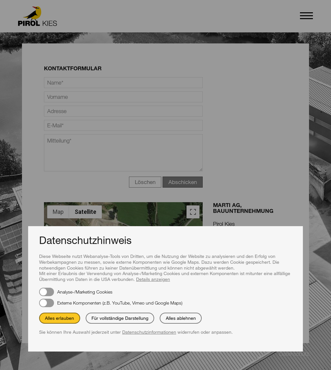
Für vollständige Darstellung (119, 318)
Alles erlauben (59, 318)
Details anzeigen (153, 279)
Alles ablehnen (181, 318)
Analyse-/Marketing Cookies (84, 292)
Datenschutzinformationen (149, 332)
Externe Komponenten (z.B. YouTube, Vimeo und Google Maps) (119, 303)
